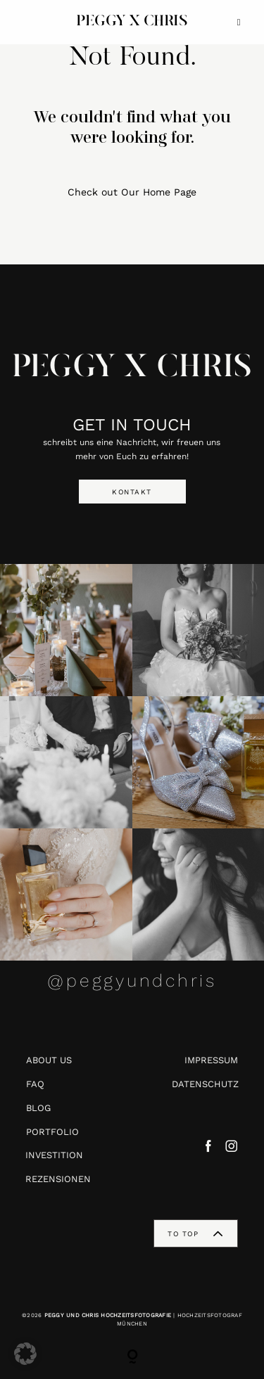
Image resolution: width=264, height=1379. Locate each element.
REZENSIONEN (58, 1179)
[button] (25, 1353)
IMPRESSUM (211, 1060)
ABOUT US (49, 1060)
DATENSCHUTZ (205, 1084)
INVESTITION (54, 1155)
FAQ (35, 1084)
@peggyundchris (132, 980)
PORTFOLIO (52, 1132)
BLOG (38, 1108)
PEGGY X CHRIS (131, 368)
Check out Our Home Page (132, 192)
